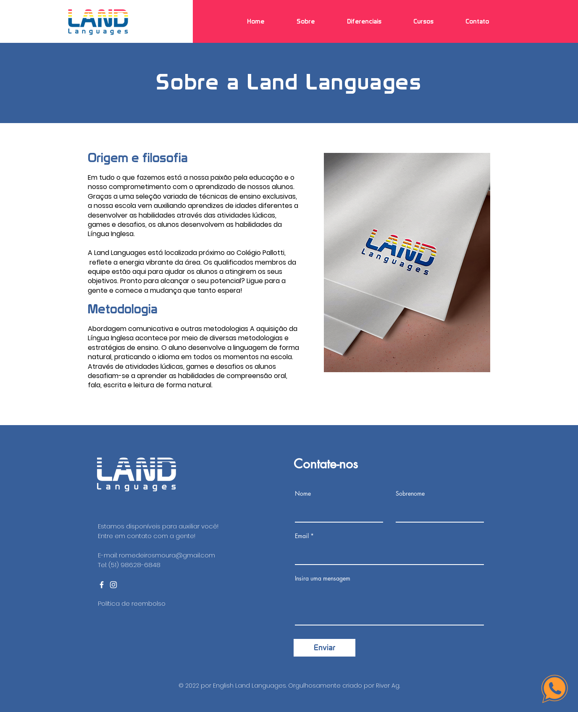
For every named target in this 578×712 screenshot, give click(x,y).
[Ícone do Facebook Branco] (101, 584)
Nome (303, 494)
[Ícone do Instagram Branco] (113, 584)
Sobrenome (410, 494)
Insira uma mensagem (322, 578)
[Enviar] (324, 648)
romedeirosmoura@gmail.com (167, 555)
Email (302, 536)
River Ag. (388, 685)
